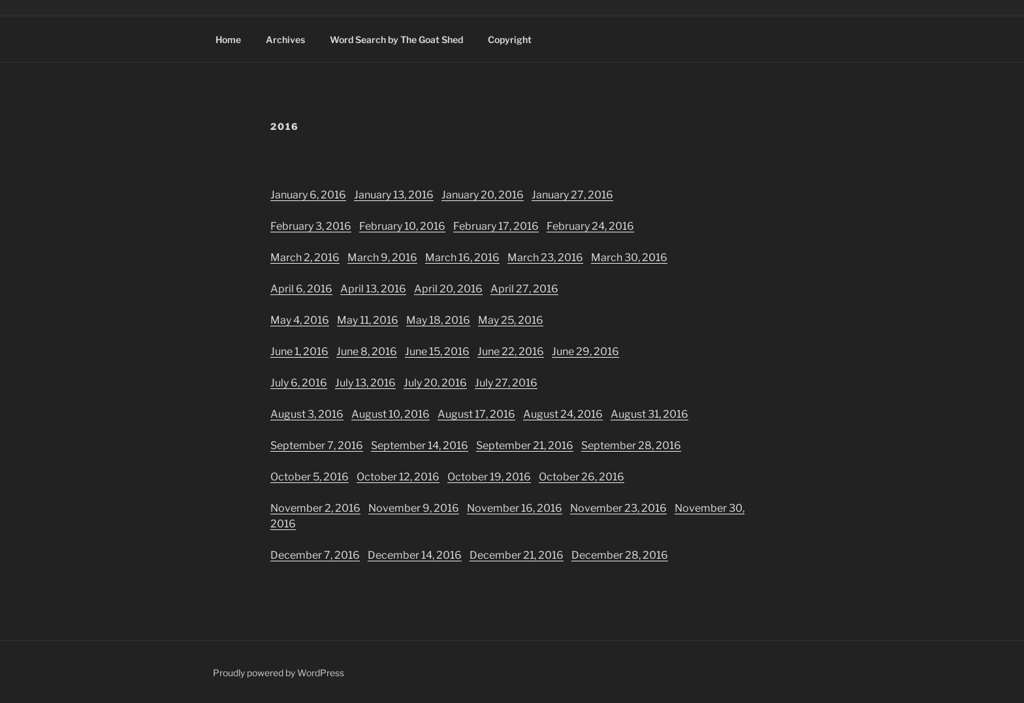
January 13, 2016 (394, 195)
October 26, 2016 (581, 477)
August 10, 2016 (390, 414)
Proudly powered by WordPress (278, 672)
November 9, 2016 (413, 508)
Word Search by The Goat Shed (396, 39)
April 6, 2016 (301, 289)
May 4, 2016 (299, 320)
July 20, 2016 (435, 383)
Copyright (510, 39)
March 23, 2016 (545, 257)
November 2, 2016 (315, 508)
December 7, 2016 (315, 555)
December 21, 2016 (517, 555)
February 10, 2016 (402, 226)
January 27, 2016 (572, 195)
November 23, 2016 (618, 508)
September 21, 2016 (524, 445)
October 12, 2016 (398, 477)
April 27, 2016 (524, 289)
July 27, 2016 (506, 383)
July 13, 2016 (365, 383)
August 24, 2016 (563, 414)
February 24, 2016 (590, 226)
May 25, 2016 (510, 320)
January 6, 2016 (308, 195)
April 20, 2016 (448, 289)
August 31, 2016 (649, 414)
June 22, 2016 (510, 351)
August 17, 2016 (476, 414)
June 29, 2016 (585, 351)
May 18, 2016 (438, 320)
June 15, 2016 (437, 351)
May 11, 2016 (367, 320)
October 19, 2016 (489, 477)
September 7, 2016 (316, 445)
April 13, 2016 (373, 289)
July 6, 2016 (298, 383)
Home (228, 39)
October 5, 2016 (309, 477)
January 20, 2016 (482, 195)
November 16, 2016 (514, 508)
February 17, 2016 (496, 226)
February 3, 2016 (310, 226)
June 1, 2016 (299, 351)
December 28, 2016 (619, 555)
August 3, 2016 (307, 414)
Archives (285, 39)
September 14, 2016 (419, 445)
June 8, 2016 (366, 351)
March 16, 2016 (462, 257)
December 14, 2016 (415, 555)
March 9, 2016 (382, 257)
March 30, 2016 (629, 257)
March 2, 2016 (305, 257)
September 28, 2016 (631, 445)
